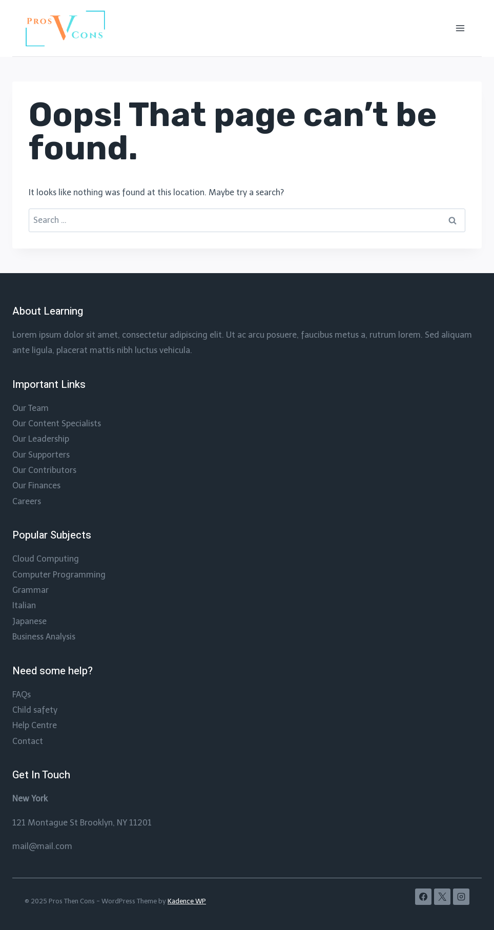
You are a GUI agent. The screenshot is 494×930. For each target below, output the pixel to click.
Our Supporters (41, 455)
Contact (27, 741)
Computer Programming (59, 575)
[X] (442, 896)
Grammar (30, 590)
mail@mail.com (42, 846)
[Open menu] (459, 28)
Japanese (29, 621)
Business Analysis (43, 637)
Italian (24, 605)
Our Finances (36, 485)
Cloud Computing (45, 559)
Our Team (30, 408)
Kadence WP (187, 901)
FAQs (21, 694)
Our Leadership (40, 439)
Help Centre (34, 725)
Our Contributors (44, 470)
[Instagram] (461, 896)
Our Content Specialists (56, 423)
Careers (26, 501)
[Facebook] (423, 896)
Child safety (34, 710)
